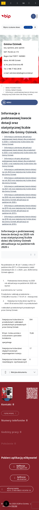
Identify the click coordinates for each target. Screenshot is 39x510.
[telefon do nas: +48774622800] (30, 3)
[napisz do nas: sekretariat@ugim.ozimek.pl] (36, 3)
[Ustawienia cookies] (6, 504)
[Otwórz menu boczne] (19, 102)
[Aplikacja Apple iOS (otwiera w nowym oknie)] (19, 467)
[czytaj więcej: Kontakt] (10, 413)
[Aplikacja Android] (19, 478)
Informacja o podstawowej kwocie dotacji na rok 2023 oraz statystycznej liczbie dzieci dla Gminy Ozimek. (19, 180)
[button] (19, 404)
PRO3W (14, 506)
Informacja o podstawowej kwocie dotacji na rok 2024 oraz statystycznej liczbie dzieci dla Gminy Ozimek (19, 172)
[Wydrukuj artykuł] (31, 255)
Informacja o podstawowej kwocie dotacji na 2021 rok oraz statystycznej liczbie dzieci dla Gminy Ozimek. (19, 188)
